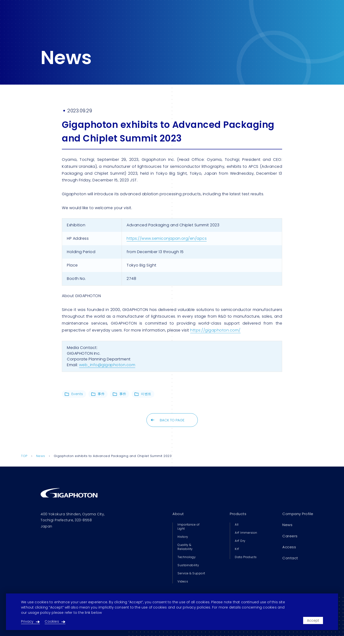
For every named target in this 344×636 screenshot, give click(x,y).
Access (289, 546)
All (237, 524)
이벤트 (142, 393)
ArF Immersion (246, 533)
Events (74, 393)
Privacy (30, 621)
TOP (24, 456)
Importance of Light (188, 526)
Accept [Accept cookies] (313, 620)
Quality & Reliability (185, 547)
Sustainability (188, 565)
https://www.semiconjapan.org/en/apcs (167, 238)
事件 (98, 393)
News (40, 456)
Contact (290, 557)
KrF (237, 549)
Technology (186, 557)
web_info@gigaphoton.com (107, 365)
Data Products (246, 557)
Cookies (55, 621)
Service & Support (191, 573)
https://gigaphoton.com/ (215, 330)
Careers (290, 535)
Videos (182, 581)
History (182, 537)
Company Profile (297, 513)
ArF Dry (240, 541)
